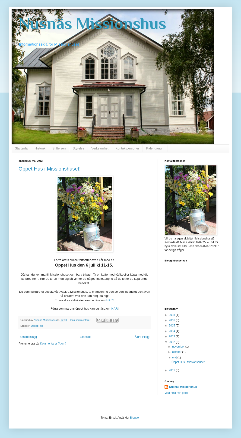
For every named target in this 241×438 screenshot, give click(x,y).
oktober (177, 352)
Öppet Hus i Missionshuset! (50, 169)
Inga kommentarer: (81, 320)
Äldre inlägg (142, 337)
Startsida (21, 148)
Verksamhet (99, 148)
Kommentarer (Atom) (53, 343)
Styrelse (79, 148)
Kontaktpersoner (127, 148)
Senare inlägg (28, 337)
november (178, 346)
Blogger (135, 417)
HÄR (109, 300)
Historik (40, 148)
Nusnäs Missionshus (92, 23)
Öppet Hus (37, 325)
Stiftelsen (59, 148)
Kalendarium (155, 148)
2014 (172, 331)
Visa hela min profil (176, 393)
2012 (172, 342)
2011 (172, 370)
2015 (172, 325)
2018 (172, 315)
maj (175, 357)
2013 (172, 336)
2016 (172, 320)
